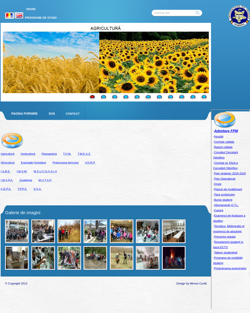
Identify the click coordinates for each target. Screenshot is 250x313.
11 (204, 97)
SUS (52, 113)
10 (193, 97)
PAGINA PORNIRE (24, 113)
